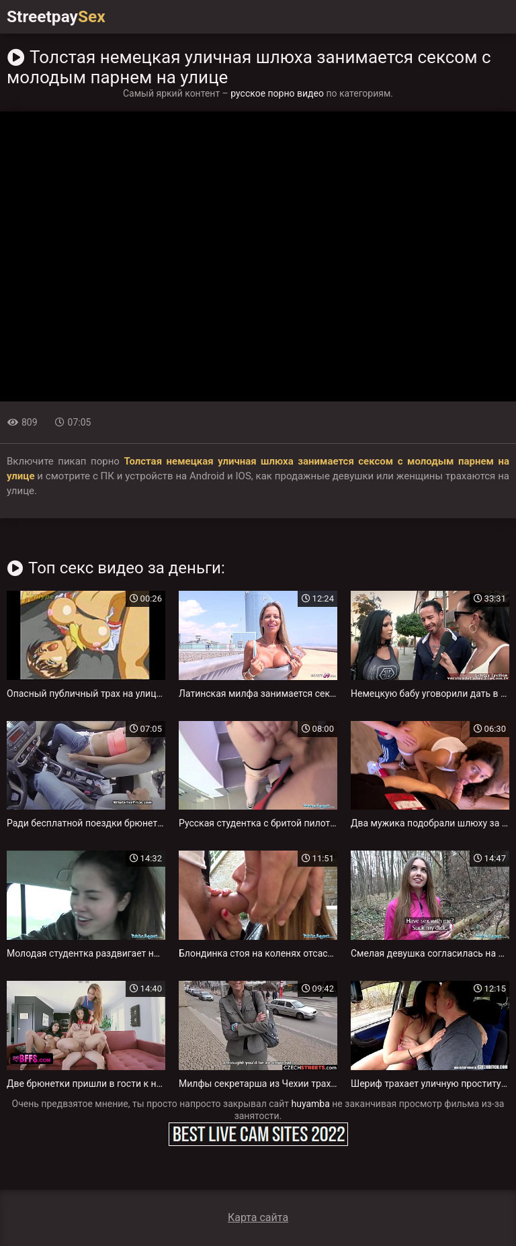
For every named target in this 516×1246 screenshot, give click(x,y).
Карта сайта (258, 1217)
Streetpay (59, 17)
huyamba (311, 1103)
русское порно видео (277, 93)
